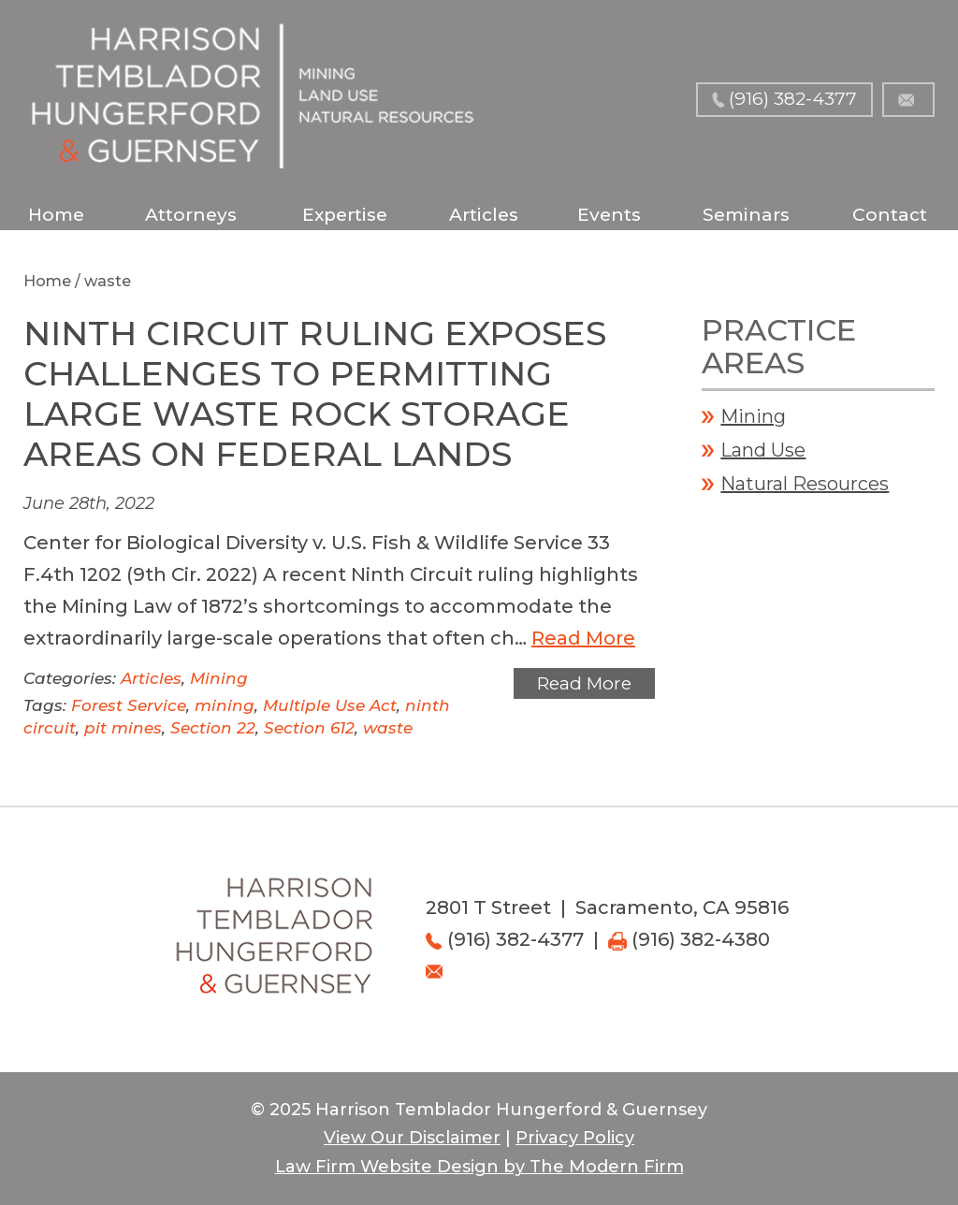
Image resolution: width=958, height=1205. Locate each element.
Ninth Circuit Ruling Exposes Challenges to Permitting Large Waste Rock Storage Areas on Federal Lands (314, 393)
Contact (889, 214)
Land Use (763, 450)
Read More (583, 638)
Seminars (746, 214)
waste (388, 728)
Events (609, 214)
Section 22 (212, 728)
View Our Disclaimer (412, 1137)
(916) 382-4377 (793, 98)
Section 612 (309, 728)
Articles (483, 214)
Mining (219, 678)
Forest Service (128, 705)
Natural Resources (804, 483)
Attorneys (191, 214)
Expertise (344, 214)
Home (56, 214)
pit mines (123, 728)
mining (224, 705)
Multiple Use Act (330, 705)
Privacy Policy (574, 1137)
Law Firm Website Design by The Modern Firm (479, 1166)
